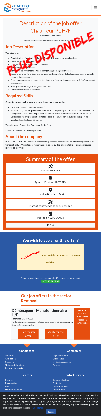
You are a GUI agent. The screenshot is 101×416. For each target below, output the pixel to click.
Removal (9, 380)
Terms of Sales (58, 389)
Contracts (9, 362)
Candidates (26, 351)
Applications (11, 358)
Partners (56, 365)
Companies (74, 351)
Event (7, 386)
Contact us (57, 383)
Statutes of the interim (15, 365)
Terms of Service (59, 386)
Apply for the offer (56, 333)
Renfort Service (74, 375)
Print (50, 225)
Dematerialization (60, 380)
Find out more (37, 407)
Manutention (11, 383)
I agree (51, 411)
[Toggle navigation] (95, 7)
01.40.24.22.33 (50, 281)
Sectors (27, 375)
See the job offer (28, 333)
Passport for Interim (14, 368)
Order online (58, 358)
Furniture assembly (13, 389)
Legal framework (60, 355)
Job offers (9, 355)
